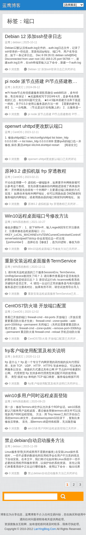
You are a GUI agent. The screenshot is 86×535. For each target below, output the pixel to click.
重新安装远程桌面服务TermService (40, 260)
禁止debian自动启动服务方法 (34, 440)
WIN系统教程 (21, 222)
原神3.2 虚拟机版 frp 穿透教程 (35, 171)
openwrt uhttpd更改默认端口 (34, 126)
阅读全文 (70, 145)
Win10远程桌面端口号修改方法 (36, 215)
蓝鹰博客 (11, 5)
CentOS (17, 132)
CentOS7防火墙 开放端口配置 (35, 305)
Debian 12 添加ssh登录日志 (33, 36)
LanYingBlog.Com (45, 529)
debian (17, 42)
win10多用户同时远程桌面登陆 (36, 395)
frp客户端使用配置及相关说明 (35, 350)
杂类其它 (18, 87)
